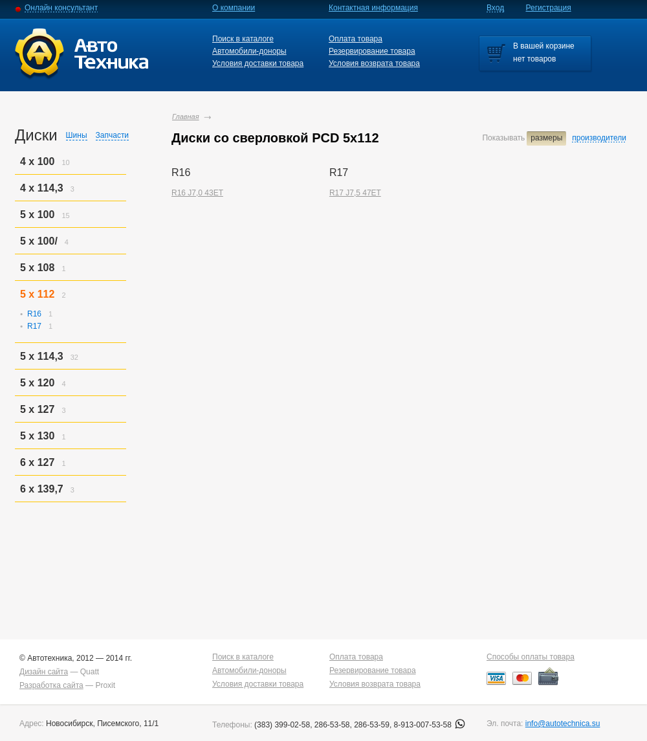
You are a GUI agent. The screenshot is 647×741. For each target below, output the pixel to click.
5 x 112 (37, 294)
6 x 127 (37, 462)
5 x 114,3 (41, 356)
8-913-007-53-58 (430, 724)
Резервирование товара (372, 51)
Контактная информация (373, 7)
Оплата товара (355, 38)
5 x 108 (37, 267)
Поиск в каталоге (243, 38)
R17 (34, 326)
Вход (495, 7)
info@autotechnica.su (562, 723)
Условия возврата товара (374, 63)
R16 (34, 313)
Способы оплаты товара (531, 656)
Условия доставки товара (257, 63)
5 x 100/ (39, 241)
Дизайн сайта (43, 671)
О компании (233, 7)
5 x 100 (37, 214)
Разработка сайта (51, 685)
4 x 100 (37, 161)
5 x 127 (37, 409)
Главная (185, 116)
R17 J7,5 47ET (355, 192)
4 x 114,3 (41, 188)
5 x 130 (37, 435)
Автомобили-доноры (249, 51)
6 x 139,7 (41, 488)
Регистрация (548, 7)
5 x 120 (37, 382)
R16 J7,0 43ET (197, 192)
